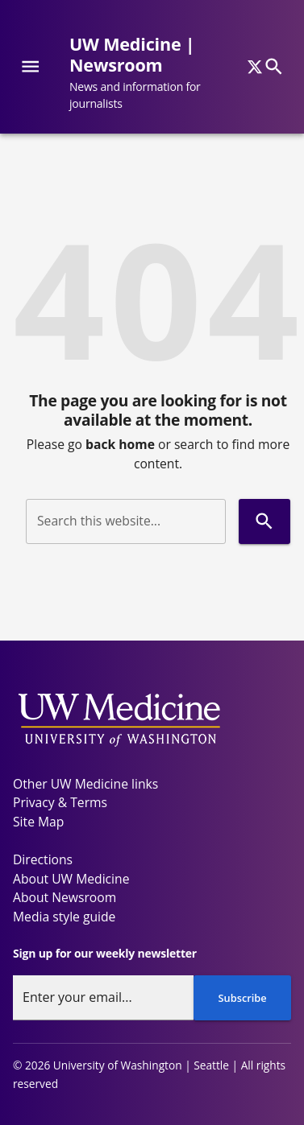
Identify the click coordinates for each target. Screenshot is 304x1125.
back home (120, 444)
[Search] (273, 66)
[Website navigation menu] (30, 66)
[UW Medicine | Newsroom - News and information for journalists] (161, 73)
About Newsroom (64, 897)
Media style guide (64, 916)
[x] (254, 66)
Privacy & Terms (60, 802)
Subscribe (243, 998)
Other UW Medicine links (85, 784)
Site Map (38, 821)
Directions (43, 859)
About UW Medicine (71, 879)
